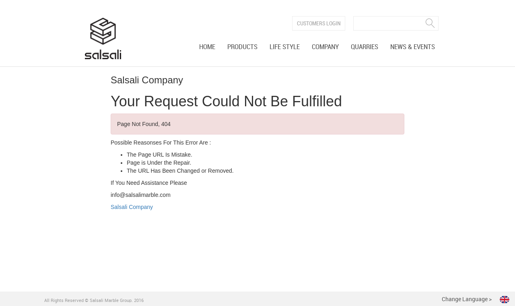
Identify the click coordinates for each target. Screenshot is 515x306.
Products (242, 47)
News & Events (412, 47)
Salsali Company (132, 207)
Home (207, 47)
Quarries (364, 47)
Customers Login (319, 24)
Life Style (285, 47)
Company (325, 47)
